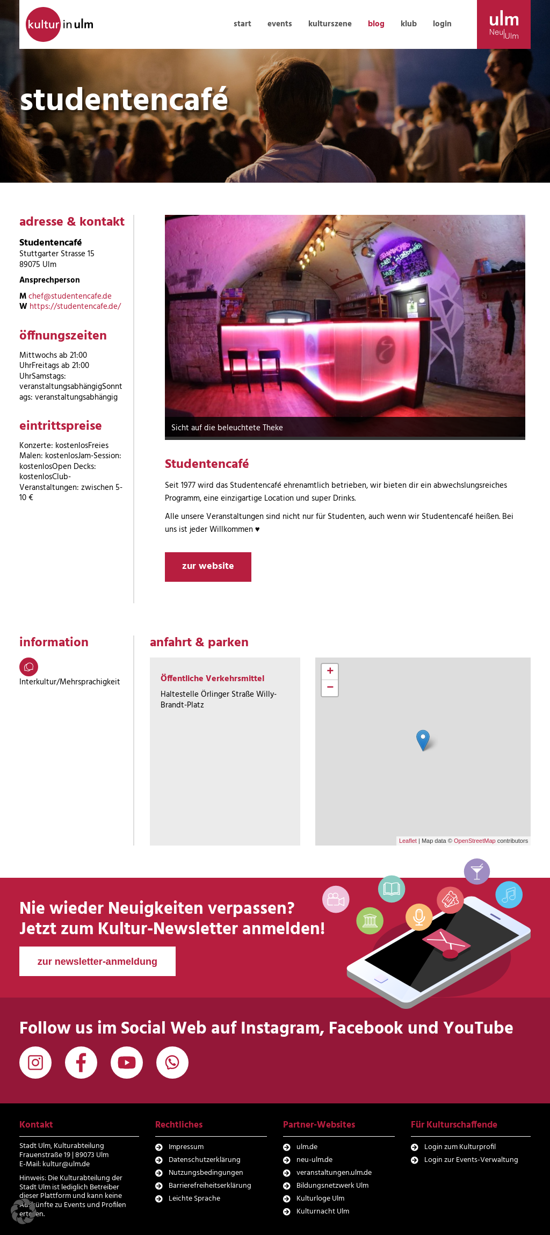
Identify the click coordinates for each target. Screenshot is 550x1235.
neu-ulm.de (314, 1160)
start (242, 24)
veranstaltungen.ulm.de (334, 1173)
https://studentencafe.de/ (75, 306)
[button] (23, 1211)
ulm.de (306, 1147)
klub (409, 24)
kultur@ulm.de (66, 1164)
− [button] (330, 688)
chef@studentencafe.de (70, 296)
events (279, 24)
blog (376, 24)
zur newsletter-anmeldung (97, 961)
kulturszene (330, 24)
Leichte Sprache (194, 1199)
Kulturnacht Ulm (322, 1211)
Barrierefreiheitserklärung (210, 1186)
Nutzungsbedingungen (206, 1173)
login (442, 24)
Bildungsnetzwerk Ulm (332, 1186)
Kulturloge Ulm (320, 1199)
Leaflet (408, 840)
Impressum (186, 1147)
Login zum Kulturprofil (460, 1147)
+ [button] (330, 672)
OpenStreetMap (475, 840)
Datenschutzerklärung (205, 1160)
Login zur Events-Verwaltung (471, 1160)
